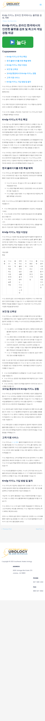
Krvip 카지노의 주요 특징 (17, 56)
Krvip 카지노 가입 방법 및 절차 (19, 82)
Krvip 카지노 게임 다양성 (17, 65)
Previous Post (6, 529)
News (5, 21)
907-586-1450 (38, 582)
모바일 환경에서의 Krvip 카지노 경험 (21, 73)
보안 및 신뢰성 (12, 69)
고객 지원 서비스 (13, 77)
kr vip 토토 (15, 442)
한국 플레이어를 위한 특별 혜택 (19, 61)
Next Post (40, 529)
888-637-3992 (38, 591)
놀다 (18, 42)
